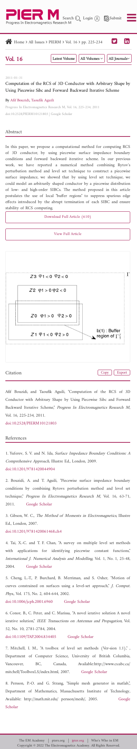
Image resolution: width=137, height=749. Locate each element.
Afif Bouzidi (19, 100)
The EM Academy (32, 740)
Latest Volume (64, 59)
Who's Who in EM (104, 740)
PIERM (55, 42)
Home (19, 42)
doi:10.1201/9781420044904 (30, 469)
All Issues (36, 42)
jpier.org (78, 740)
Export (122, 373)
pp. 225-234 (92, 42)
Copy (105, 373)
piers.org (58, 740)
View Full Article (68, 234)
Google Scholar (61, 114)
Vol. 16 (71, 42)
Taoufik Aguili (42, 100)
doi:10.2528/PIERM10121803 (26, 114)
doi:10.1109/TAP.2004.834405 (30, 637)
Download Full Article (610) (67, 216)
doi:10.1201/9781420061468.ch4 (33, 532)
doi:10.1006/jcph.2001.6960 (29, 602)
